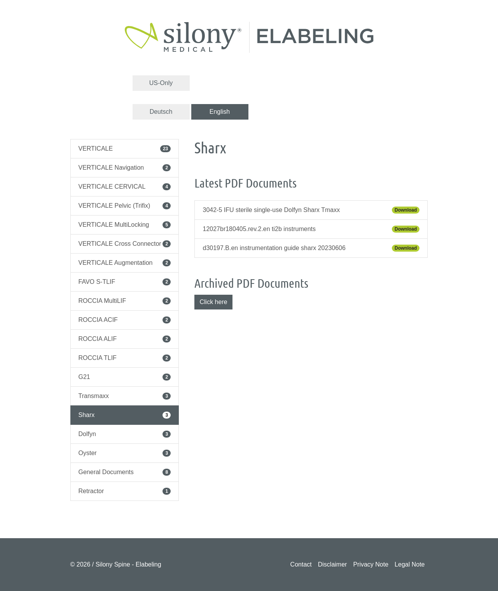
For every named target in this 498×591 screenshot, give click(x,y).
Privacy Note (370, 564)
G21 (125, 377)
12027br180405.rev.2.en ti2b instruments (311, 229)
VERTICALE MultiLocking (125, 224)
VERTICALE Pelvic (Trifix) (125, 205)
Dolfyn (125, 434)
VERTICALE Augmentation (125, 262)
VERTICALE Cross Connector (125, 243)
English (220, 111)
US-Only (161, 83)
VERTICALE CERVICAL (125, 186)
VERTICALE (125, 148)
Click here (213, 302)
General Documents (125, 472)
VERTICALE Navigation (125, 167)
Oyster (125, 453)
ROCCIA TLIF (125, 358)
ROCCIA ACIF (125, 319)
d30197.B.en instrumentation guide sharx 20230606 (311, 248)
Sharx (125, 415)
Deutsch (161, 111)
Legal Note (410, 564)
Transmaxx (125, 396)
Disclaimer (332, 564)
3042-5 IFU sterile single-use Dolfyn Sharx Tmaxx (311, 210)
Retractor (125, 491)
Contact (301, 564)
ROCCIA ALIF (125, 338)
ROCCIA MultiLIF (125, 300)
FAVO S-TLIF (125, 281)
